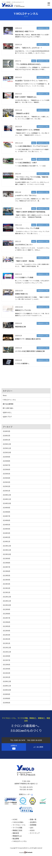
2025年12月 (7, 444)
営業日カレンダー (26, 794)
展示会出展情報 (8, 404)
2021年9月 (6, 656)
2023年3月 (6, 584)
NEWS (32, 830)
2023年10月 (7, 554)
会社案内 (33, 822)
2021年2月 (6, 673)
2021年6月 (6, 664)
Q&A (31, 827)
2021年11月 (7, 652)
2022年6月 (6, 622)
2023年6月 (6, 571)
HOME (15, 819)
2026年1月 (6, 440)
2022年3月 (6, 635)
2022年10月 (7, 605)
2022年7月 (6, 618)
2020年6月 (6, 703)
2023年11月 (7, 550)
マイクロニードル (19, 825)
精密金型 (16, 833)
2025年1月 (6, 491)
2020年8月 (6, 698)
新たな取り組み (8, 408)
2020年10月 (7, 690)
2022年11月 (7, 601)
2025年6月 (6, 469)
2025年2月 (6, 486)
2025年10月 (7, 452)
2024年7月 (6, 516)
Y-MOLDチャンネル (42, 28)
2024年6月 (6, 520)
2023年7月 (6, 567)
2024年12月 (7, 495)
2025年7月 (6, 465)
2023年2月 (6, 588)
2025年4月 (6, 478)
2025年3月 (6, 482)
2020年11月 (7, 686)
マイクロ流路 (17, 827)
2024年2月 (6, 537)
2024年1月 (6, 541)
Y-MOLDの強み (18, 822)
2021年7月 (6, 660)
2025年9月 (6, 457)
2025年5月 (6, 474)
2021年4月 (6, 669)
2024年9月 (6, 507)
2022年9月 (6, 609)
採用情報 (33, 825)
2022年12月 (7, 597)
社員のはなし (7, 412)
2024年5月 (6, 524)
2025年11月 (7, 448)
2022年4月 (6, 631)
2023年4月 (6, 580)
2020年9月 (6, 694)
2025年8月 (6, 461)
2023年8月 (6, 563)
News (33, 61)
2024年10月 (7, 503)
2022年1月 (6, 643)
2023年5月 (6, 575)
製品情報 (16, 838)
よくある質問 (38, 747)
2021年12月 (7, 647)
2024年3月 (6, 533)
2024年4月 (6, 529)
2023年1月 (6, 592)
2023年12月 (7, 546)
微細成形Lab (17, 836)
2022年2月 (6, 639)
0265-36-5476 (19, 740)
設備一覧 (33, 819)
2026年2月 (6, 435)
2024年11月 (7, 499)
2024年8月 (6, 512)
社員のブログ (7, 417)
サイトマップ (35, 833)
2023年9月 (6, 558)
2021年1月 (6, 677)
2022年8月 (6, 614)
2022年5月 (6, 626)
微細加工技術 (17, 830)
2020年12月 (7, 681)
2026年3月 (6, 431)
